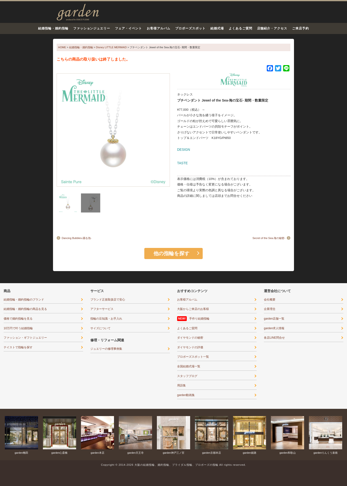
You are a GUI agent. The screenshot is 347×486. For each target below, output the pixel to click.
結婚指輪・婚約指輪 (53, 28)
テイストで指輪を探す (18, 347)
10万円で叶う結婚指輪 (18, 328)
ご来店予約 (300, 28)
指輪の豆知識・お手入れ (106, 318)
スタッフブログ (187, 376)
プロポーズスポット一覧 (193, 356)
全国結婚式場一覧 (188, 366)
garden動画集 (186, 395)
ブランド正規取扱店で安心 (107, 299)
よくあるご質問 (240, 28)
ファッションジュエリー (91, 28)
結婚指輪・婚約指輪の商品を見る (25, 309)
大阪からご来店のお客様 (193, 309)
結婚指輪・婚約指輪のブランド (24, 299)
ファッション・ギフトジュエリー (25, 337)
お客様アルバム (158, 28)
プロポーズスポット (190, 28)
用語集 (181, 385)
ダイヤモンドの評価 (190, 347)
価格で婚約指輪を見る (18, 318)
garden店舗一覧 (274, 318)
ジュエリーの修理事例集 (106, 348)
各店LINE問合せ (274, 337)
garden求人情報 (274, 328)
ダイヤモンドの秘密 (190, 337)
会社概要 (269, 299)
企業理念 (269, 309)
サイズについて (100, 328)
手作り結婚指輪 (199, 318)
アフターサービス (101, 309)
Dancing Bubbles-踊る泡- (77, 238)
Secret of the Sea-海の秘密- (269, 238)
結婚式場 (217, 28)
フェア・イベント (128, 28)
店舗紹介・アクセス (272, 28)
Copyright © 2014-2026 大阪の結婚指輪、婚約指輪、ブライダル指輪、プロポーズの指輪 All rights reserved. (173, 464)
